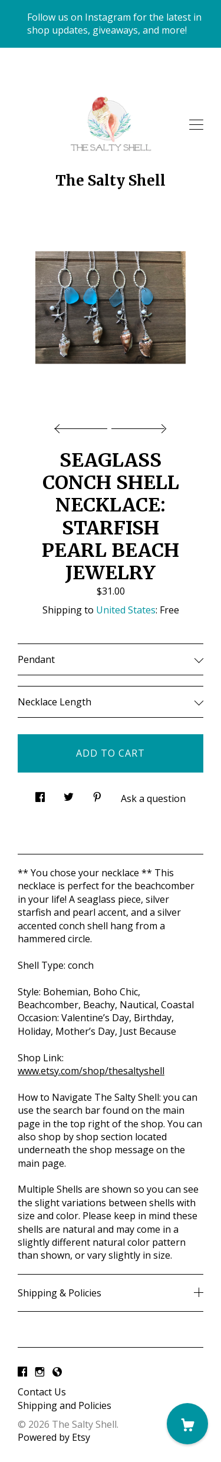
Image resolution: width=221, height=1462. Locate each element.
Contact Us (42, 1391)
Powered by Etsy (54, 1437)
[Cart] (187, 1423)
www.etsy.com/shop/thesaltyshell (91, 1070)
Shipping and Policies (64, 1405)
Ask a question (153, 798)
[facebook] (22, 1371)
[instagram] (39, 1371)
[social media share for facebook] (40, 794)
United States (126, 609)
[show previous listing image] (83, 425)
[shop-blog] (57, 1371)
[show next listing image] (137, 425)
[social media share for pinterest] (97, 794)
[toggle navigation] (196, 125)
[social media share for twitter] (69, 794)
